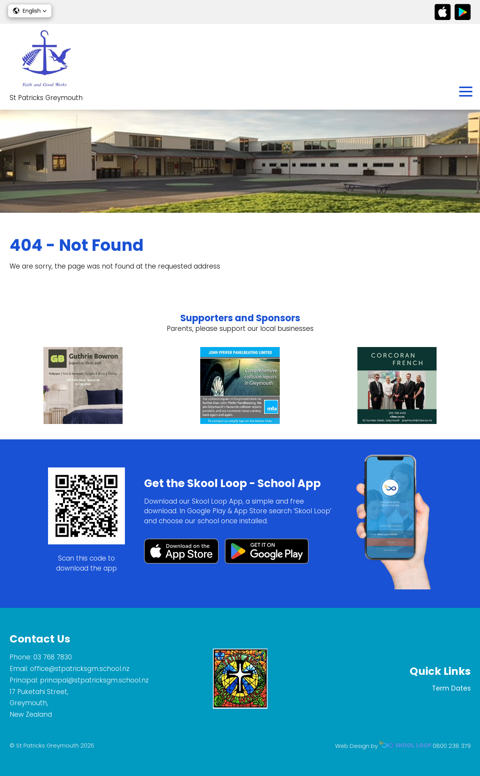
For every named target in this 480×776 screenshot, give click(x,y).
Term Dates (451, 688)
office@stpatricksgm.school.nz (80, 668)
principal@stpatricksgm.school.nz (94, 680)
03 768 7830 (52, 657)
